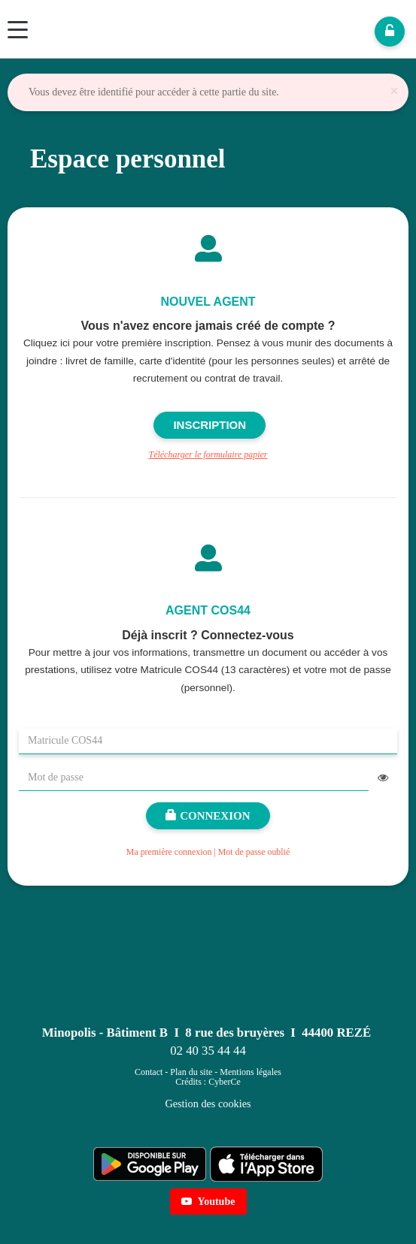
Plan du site (191, 1072)
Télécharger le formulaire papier (207, 454)
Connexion (207, 816)
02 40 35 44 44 (208, 1050)
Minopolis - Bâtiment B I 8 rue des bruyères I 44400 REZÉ (206, 1032)
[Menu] (18, 29)
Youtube (208, 1201)
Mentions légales (250, 1072)
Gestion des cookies (208, 1104)
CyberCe (224, 1081)
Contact (148, 1072)
